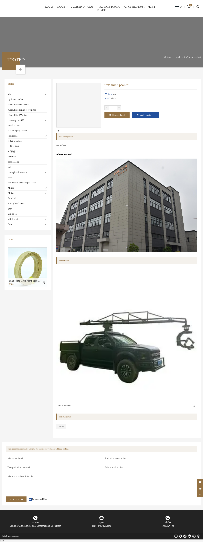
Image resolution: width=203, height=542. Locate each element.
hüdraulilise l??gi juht (18, 115)
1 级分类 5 (13, 151)
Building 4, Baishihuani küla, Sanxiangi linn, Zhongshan (35, 526)
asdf (10, 167)
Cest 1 (11, 224)
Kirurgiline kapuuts (17, 203)
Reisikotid (12, 198)
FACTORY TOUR (108, 6)
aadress (35, 522)
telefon (168, 522)
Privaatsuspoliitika (39, 499)
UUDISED (76, 6)
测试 (10, 208)
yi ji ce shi (12, 214)
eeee (10, 177)
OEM (90, 6)
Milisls (11, 188)
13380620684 (167, 526)
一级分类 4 (13, 146)
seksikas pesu (14, 125)
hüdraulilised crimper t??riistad (22, 110)
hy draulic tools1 (15, 99)
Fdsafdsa (12, 156)
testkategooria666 (16, 120)
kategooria (12, 136)
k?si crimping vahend (17, 130)
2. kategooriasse (15, 141)
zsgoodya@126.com (101, 526)
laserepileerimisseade (17, 172)
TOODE (61, 6)
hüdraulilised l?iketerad (18, 104)
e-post (101, 522)
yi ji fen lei (13, 219)
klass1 (11, 94)
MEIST (151, 6)
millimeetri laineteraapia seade (22, 182)
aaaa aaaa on (13, 162)
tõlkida (61, 426)
